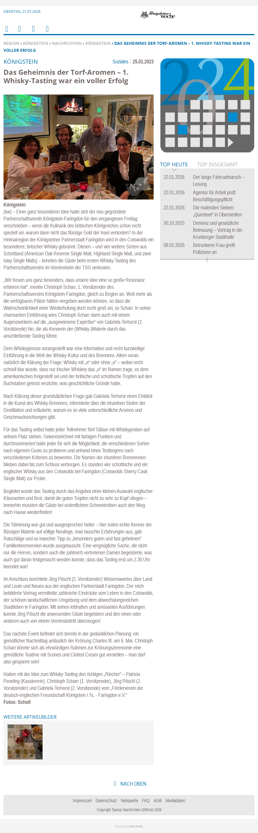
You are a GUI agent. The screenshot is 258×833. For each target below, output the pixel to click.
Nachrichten (67, 43)
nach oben (132, 784)
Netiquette (129, 800)
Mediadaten (175, 800)
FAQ (146, 800)
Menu (19, 32)
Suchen (32, 32)
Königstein (35, 43)
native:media (136, 826)
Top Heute (174, 165)
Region (11, 43)
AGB (158, 800)
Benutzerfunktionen (46, 32)
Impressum (82, 800)
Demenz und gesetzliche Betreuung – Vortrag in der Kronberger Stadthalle (218, 230)
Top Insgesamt (217, 164)
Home (6, 32)
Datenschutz (106, 800)
